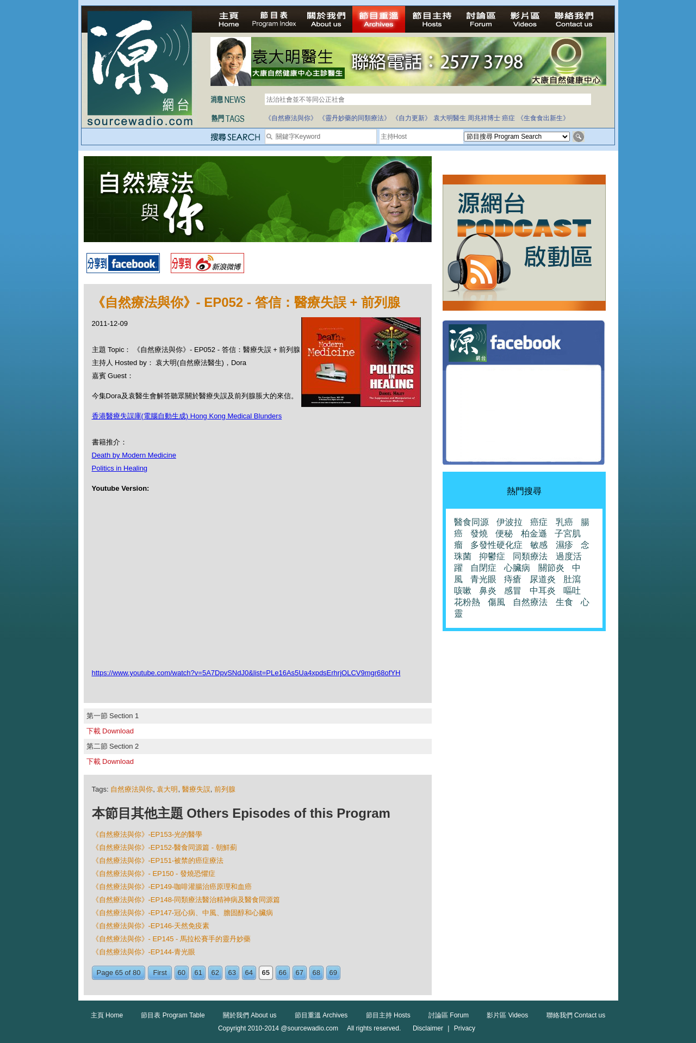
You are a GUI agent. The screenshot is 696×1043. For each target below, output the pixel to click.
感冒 (512, 590)
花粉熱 (467, 602)
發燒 (479, 533)
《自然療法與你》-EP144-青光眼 (144, 952)
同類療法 (530, 556)
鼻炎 (487, 590)
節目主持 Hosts (388, 1015)
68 (316, 972)
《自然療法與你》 (291, 118)
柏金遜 (534, 533)
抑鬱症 (492, 556)
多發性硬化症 (496, 545)
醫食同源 (471, 522)
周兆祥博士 (484, 118)
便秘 (504, 533)
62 (215, 972)
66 (283, 972)
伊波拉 (509, 522)
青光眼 (483, 579)
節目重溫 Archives (321, 1015)
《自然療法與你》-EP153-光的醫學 (147, 834)
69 (333, 972)
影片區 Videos (507, 1015)
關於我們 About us (250, 1015)
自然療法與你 (131, 789)
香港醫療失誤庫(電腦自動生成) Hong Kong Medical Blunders (187, 416)
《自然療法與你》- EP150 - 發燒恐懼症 (154, 873)
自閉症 (483, 567)
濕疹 (564, 545)
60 (181, 972)
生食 (564, 602)
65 (266, 972)
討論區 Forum (448, 1015)
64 (249, 972)
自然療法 (530, 602)
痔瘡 (512, 579)
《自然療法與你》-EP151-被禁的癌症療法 (158, 860)
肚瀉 (572, 579)
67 (299, 972)
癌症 (508, 118)
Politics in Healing (120, 468)
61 (198, 972)
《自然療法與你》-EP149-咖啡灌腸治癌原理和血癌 (172, 886)
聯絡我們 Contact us (576, 1015)
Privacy (464, 1028)
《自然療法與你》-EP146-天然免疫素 (151, 926)
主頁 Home (107, 1015)
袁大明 (167, 789)
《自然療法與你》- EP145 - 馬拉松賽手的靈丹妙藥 (171, 939)
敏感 (539, 545)
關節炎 (551, 567)
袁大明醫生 (449, 118)
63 (232, 972)
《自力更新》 (411, 118)
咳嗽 (462, 590)
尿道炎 (543, 579)
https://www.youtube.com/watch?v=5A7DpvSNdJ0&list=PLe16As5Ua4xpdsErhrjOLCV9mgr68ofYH (246, 673)
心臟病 (517, 567)
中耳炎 (543, 590)
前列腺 (224, 789)
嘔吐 (572, 590)
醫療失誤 (196, 789)
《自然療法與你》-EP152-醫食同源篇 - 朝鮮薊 (164, 847)
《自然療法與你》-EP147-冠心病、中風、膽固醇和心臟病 (183, 913)
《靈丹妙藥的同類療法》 (354, 118)
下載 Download (110, 731)
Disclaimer (428, 1028)
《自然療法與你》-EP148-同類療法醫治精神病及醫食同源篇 (186, 900)
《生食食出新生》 (543, 118)
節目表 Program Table (172, 1015)
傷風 (496, 602)
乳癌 (564, 522)
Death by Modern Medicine (134, 455)
